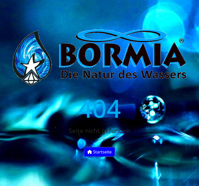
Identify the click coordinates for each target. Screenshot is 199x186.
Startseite (99, 152)
